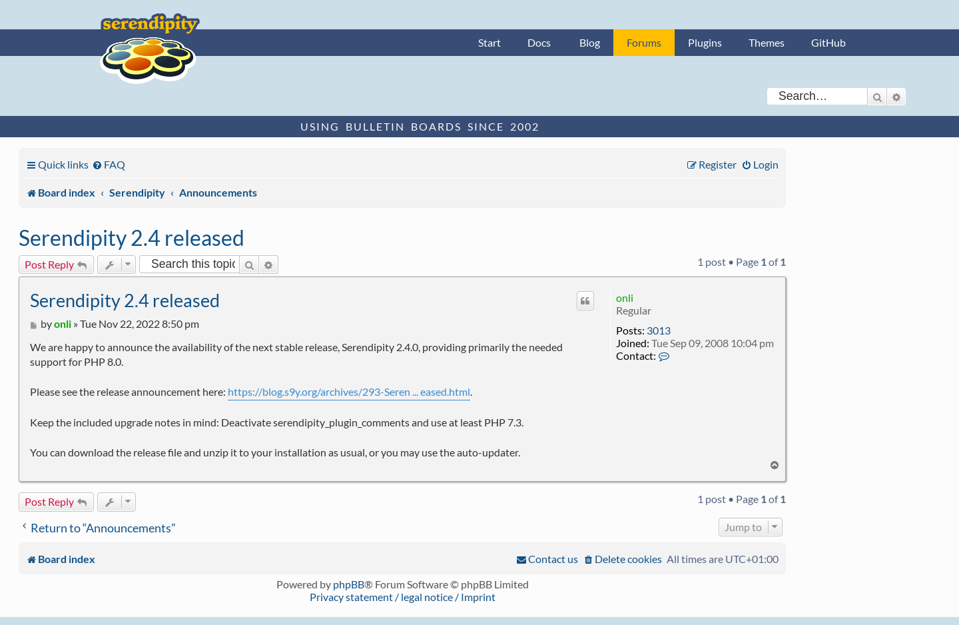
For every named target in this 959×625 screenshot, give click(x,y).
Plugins (705, 42)
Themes (767, 42)
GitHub (828, 42)
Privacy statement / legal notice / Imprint (402, 596)
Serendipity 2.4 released (131, 238)
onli (624, 297)
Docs (539, 42)
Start (489, 42)
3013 (659, 330)
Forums (644, 42)
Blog (589, 42)
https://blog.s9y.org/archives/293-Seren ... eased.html (349, 391)
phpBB (348, 584)
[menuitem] (108, 164)
